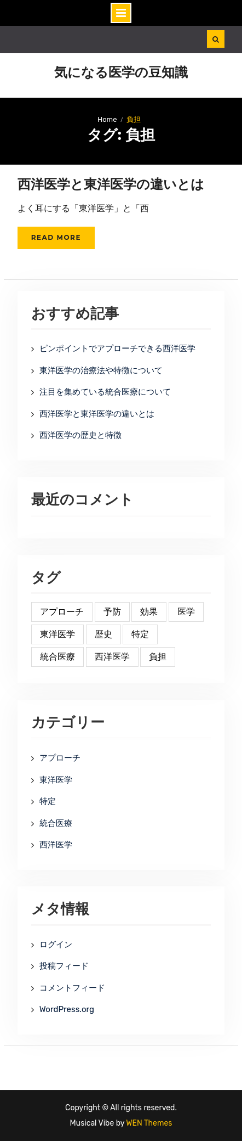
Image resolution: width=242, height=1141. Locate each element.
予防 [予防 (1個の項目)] (112, 611)
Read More (56, 237)
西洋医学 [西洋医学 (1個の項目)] (112, 656)
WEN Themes (149, 1123)
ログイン (55, 944)
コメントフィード (72, 988)
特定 (47, 801)
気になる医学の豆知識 (121, 72)
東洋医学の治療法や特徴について (101, 370)
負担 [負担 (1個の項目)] (157, 656)
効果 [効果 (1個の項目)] (149, 611)
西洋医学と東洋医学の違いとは (111, 184)
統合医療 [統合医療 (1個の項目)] (57, 656)
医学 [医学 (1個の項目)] (186, 611)
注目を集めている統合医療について (105, 392)
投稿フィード (64, 966)
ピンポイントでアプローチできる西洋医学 (117, 348)
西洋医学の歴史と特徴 (80, 435)
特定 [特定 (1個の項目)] (140, 634)
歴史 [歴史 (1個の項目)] (103, 634)
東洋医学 (55, 780)
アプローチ (59, 758)
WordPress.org (66, 1009)
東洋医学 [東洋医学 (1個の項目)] (57, 634)
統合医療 (55, 823)
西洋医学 (55, 845)
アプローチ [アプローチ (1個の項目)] (62, 611)
